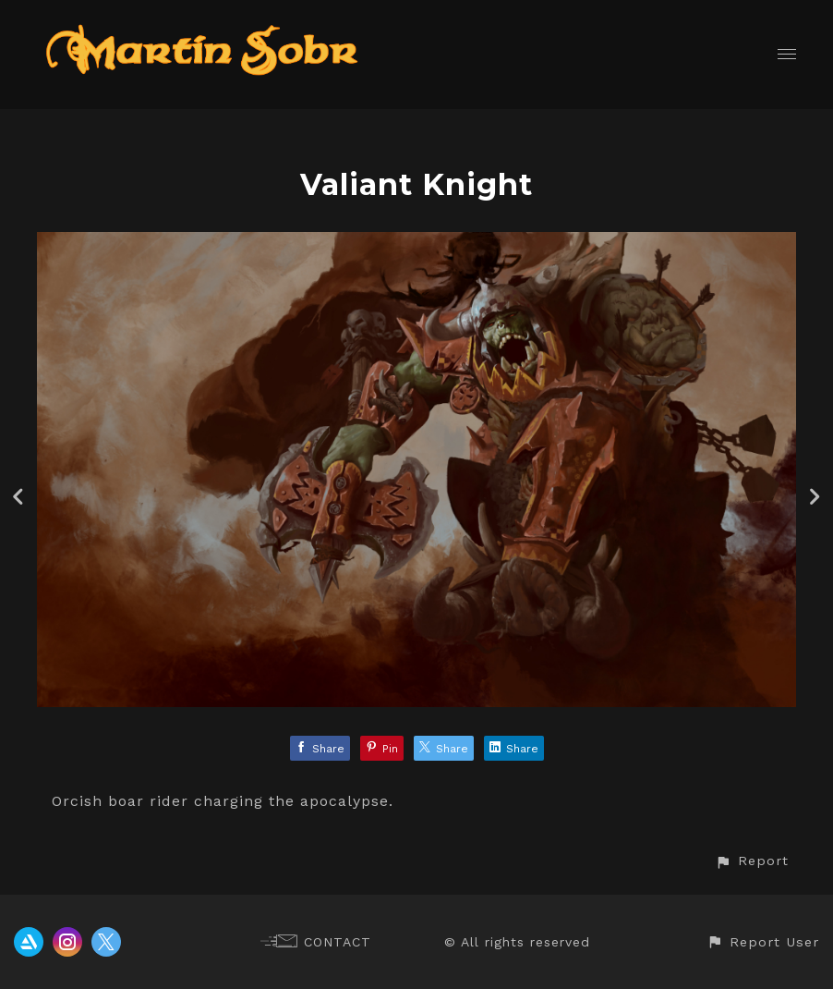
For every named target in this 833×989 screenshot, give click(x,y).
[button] (751, 861)
